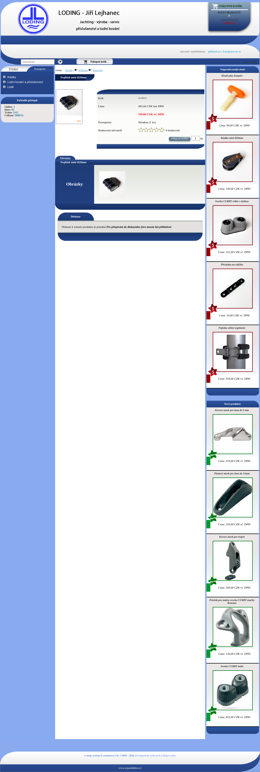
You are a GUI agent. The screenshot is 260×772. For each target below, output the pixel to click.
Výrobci (13, 68)
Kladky (12, 77)
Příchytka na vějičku (232, 264)
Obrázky (65, 158)
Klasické (97, 70)
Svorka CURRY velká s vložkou (232, 201)
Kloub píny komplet (232, 75)
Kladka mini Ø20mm (232, 137)
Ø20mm (83, 70)
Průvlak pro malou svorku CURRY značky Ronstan (232, 601)
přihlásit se (214, 51)
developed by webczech (148, 755)
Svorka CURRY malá (231, 666)
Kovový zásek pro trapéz (232, 536)
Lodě (11, 86)
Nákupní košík (230, 6)
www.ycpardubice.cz (130, 768)
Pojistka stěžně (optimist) (232, 327)
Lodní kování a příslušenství (25, 82)
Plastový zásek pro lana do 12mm (232, 473)
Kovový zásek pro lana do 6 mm (232, 410)
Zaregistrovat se (232, 51)
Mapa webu (169, 755)
